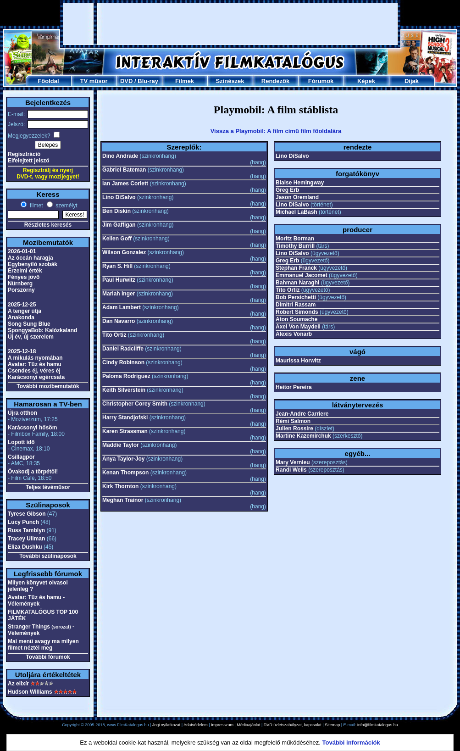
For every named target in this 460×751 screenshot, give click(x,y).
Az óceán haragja (30, 258)
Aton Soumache (296, 319)
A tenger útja (24, 311)
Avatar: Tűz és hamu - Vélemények (36, 600)
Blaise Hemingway (300, 182)
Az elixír (18, 683)
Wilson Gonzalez (124, 252)
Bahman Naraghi (297, 282)
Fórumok (321, 81)
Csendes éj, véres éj (34, 370)
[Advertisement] (117, 24)
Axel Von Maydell (298, 326)
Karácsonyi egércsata (36, 377)
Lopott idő (21, 442)
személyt (66, 205)
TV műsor (94, 81)
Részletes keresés (48, 225)
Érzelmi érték (25, 270)
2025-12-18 (22, 351)
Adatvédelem (195, 725)
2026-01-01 (22, 251)
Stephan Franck (296, 268)
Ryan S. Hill (117, 266)
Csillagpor (21, 457)
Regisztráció (24, 154)
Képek (366, 81)
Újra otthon (22, 413)
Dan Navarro (118, 321)
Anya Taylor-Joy (123, 459)
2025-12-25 (22, 304)
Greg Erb (287, 190)
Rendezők (275, 81)
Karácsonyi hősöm (32, 427)
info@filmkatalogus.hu (377, 725)
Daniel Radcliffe (123, 348)
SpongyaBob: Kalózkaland (42, 330)
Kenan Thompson (125, 472)
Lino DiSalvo (119, 197)
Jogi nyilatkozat (166, 725)
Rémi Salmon (293, 421)
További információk (351, 742)
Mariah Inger (118, 293)
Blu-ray (148, 81)
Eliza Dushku (25, 547)
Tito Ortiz (114, 335)
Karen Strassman (125, 431)
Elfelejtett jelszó (29, 160)
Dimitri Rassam (296, 304)
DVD (126, 81)
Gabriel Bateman (124, 170)
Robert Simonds (297, 312)
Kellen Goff (117, 238)
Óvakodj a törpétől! (33, 471)
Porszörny (21, 290)
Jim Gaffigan (119, 225)
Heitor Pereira (294, 387)
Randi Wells (291, 470)
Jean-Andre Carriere (302, 414)
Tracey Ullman (26, 538)
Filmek (184, 81)
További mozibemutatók (48, 386)
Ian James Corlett (125, 183)
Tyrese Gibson (26, 514)
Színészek (230, 81)
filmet (35, 205)
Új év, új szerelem (31, 337)
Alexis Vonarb (294, 334)
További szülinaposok (47, 556)
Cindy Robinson (123, 362)
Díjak (412, 81)
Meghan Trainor (122, 500)
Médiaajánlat (248, 725)
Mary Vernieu (293, 462)
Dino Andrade (120, 156)
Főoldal (48, 81)
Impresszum (222, 725)
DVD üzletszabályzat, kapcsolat (292, 725)
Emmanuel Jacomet (301, 275)
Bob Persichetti (296, 297)
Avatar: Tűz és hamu (34, 364)
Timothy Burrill (295, 246)
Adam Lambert (121, 307)
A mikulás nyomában (35, 358)
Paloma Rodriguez (126, 376)
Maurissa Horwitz (298, 360)
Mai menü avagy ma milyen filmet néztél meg (43, 644)
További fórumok (48, 657)
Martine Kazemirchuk (303, 436)
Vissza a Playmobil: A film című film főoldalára (276, 131)
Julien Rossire (294, 428)
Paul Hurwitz (118, 280)
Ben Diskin (116, 211)
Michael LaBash (296, 212)
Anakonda (21, 317)
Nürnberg (20, 283)
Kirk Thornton (120, 486)
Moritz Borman (295, 238)
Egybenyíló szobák (32, 264)
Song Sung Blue (29, 324)
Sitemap (332, 725)
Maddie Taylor (120, 445)
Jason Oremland (297, 197)
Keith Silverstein (123, 390)
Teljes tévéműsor (48, 487)
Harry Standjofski (125, 417)
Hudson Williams (30, 692)
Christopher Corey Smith (134, 404)
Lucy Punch (23, 522)
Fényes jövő (23, 277)
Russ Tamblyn (26, 530)
